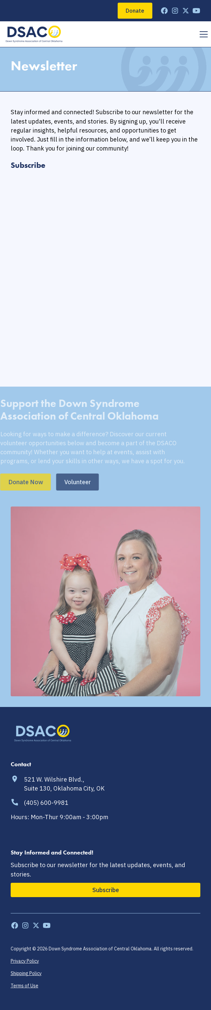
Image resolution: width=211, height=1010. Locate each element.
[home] (34, 34)
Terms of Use (24, 986)
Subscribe (105, 890)
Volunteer (60, 482)
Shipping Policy (26, 973)
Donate (135, 10)
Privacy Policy (25, 961)
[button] (202, 34)
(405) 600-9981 (46, 803)
